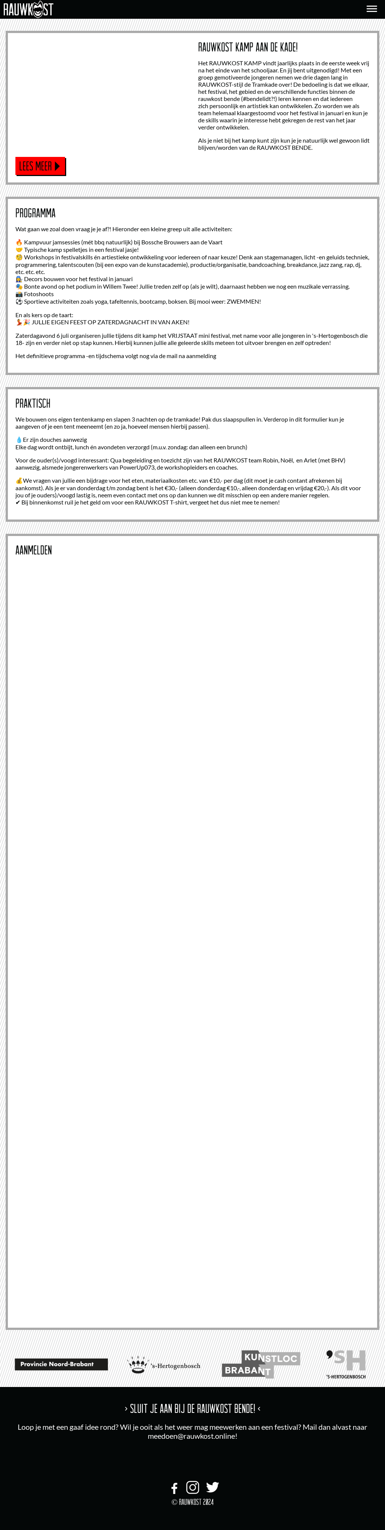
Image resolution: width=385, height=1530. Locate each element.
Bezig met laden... (192, 937)
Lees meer (35, 166)
